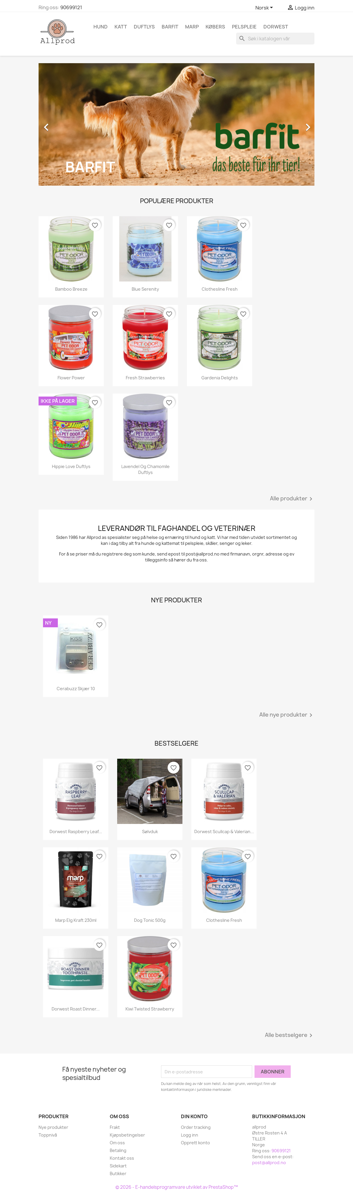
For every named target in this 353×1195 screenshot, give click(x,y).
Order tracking (196, 1127)
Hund (100, 26)
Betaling (118, 1150)
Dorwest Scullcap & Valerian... (224, 831)
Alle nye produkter (286, 715)
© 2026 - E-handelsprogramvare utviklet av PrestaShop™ (176, 1187)
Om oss (117, 1142)
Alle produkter (292, 498)
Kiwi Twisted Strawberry (149, 1009)
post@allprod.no (269, 1162)
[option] (176, 124)
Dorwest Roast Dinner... (76, 1009)
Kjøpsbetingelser (127, 1135)
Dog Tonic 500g (150, 920)
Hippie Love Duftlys (71, 466)
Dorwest (275, 26)
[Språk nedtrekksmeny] (265, 8)
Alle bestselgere (289, 1035)
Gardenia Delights (219, 378)
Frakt (115, 1127)
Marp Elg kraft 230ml (75, 920)
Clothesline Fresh (220, 289)
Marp (192, 26)
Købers (215, 26)
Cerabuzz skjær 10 (76, 688)
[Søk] (275, 38)
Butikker (118, 1173)
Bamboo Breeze (71, 289)
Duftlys (144, 26)
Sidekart (118, 1166)
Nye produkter (53, 1127)
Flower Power (71, 378)
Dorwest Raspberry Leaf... (76, 831)
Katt (121, 26)
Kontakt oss (122, 1158)
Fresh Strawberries (145, 378)
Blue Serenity (145, 289)
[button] (59, 124)
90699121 (71, 7)
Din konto (194, 1116)
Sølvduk (150, 831)
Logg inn (189, 1135)
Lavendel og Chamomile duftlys (145, 469)
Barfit (170, 26)
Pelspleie (244, 26)
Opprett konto (195, 1142)
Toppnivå (48, 1135)
